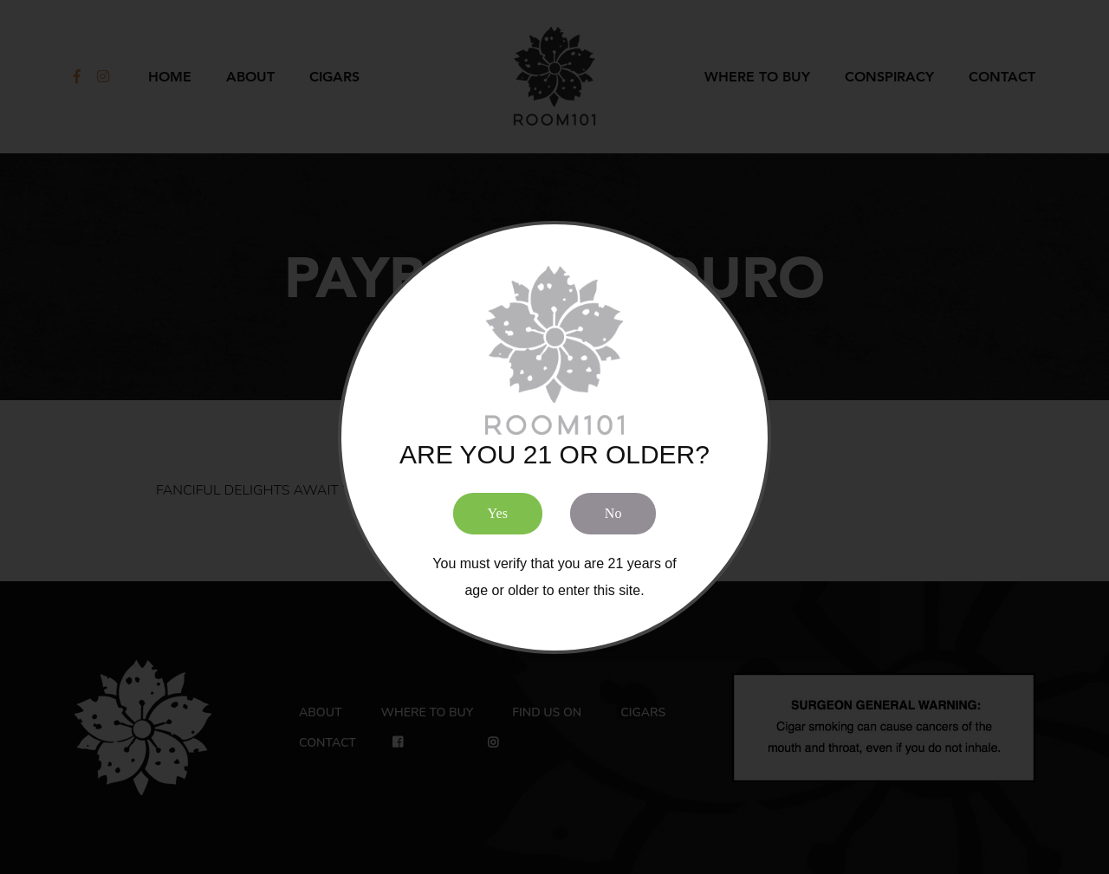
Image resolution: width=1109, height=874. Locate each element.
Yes (498, 513)
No (613, 513)
